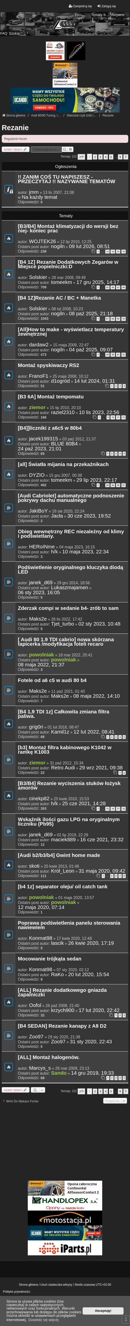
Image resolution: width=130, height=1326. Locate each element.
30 (112, 354)
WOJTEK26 (42, 241)
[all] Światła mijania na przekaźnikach (63, 464)
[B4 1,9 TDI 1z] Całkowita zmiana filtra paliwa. (63, 714)
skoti (34, 866)
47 (118, 287)
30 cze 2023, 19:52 (89, 516)
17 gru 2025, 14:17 (97, 282)
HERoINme (42, 546)
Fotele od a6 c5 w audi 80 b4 (52, 680)
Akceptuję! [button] (103, 1311)
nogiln (58, 246)
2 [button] (95, 157)
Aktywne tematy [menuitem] (120, 15)
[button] (81, 157)
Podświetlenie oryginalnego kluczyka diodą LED (70, 570)
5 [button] (111, 157)
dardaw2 (39, 344)
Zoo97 (36, 1036)
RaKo (57, 974)
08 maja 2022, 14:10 (96, 696)
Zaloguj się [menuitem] (106, 6)
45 (107, 287)
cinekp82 (39, 798)
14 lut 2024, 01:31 (94, 381)
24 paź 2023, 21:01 (40, 448)
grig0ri (36, 727)
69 (118, 318)
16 (123, 251)
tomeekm (61, 282)
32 (123, 354)
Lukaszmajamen (69, 587)
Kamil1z (60, 732)
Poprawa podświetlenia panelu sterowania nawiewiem (69, 925)
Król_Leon (62, 871)
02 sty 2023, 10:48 (99, 624)
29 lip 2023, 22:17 (96, 480)
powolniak (41, 654)
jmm (34, 192)
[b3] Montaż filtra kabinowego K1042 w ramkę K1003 (64, 750)
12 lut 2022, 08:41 (94, 732)
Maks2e (38, 619)
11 (118, 417)
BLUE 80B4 (64, 443)
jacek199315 (43, 438)
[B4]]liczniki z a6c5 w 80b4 (50, 428)
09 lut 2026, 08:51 (89, 246)
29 (107, 354)
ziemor (37, 407)
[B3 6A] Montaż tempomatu (51, 396)
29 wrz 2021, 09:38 (101, 767)
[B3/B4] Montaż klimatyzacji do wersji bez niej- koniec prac (68, 228)
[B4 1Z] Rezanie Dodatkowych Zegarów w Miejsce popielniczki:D (68, 264)
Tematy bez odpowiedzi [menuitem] (100, 15)
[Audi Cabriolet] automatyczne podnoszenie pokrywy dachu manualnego (71, 498)
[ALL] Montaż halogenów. (48, 1057)
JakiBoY (38, 511)
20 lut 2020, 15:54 (88, 974)
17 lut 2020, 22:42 (99, 1010)
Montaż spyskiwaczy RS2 (48, 365)
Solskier (38, 277)
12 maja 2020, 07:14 (41, 907)
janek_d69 (41, 582)
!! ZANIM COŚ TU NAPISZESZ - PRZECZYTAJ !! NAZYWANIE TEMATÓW (66, 179)
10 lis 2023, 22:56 (99, 412)
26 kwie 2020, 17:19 (91, 943)
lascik (57, 943)
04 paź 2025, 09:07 (91, 349)
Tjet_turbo (62, 624)
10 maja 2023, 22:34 (85, 551)
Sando (59, 1073)
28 (107, 485)
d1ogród (60, 381)
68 (112, 318)
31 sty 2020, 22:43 (91, 1041)
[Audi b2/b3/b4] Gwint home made (59, 855)
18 (123, 808)
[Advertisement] (65, 1142)
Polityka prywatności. (17, 1291)
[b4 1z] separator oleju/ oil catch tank (62, 886)
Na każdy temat (39, 197)
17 (118, 808)
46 (112, 287)
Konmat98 (40, 938)
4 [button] (105, 157)
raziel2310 (63, 412)
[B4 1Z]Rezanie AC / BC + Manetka (59, 298)
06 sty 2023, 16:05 (39, 592)
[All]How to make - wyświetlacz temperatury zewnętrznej (71, 332)
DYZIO (37, 475)
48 (123, 287)
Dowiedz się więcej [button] (43, 1320)
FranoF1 (38, 376)
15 (118, 251)
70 (123, 318)
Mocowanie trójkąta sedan (49, 958)
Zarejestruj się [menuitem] (80, 6)
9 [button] (120, 157)
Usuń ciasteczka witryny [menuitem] (56, 1284)
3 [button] (100, 157)
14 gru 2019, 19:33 (92, 1073)
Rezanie (15, 128)
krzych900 (62, 1010)
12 (123, 417)
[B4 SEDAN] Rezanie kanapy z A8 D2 (62, 1026)
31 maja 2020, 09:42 (102, 871)
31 (118, 354)
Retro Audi (63, 767)
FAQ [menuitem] (3, 33)
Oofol (35, 1005)
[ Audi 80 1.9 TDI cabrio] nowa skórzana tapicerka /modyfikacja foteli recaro (66, 642)
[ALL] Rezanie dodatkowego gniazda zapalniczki (62, 992)
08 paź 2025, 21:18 (91, 313)
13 (107, 251)
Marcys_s (40, 1068)
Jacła (57, 516)
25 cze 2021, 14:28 (84, 803)
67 (107, 318)
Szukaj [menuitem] (14, 33)
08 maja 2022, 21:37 (41, 664)
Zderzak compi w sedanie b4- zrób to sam (68, 608)
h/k (54, 551)
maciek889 (63, 839)
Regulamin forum (15, 139)
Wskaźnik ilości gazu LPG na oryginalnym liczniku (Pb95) (69, 822)
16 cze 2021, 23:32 (102, 839)
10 (112, 417)
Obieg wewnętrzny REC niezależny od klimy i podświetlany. (71, 534)
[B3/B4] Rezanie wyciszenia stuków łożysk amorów (69, 786)
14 (112, 251)
